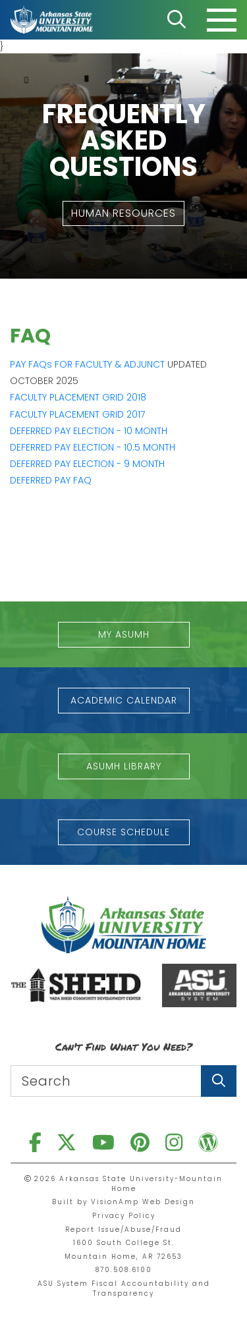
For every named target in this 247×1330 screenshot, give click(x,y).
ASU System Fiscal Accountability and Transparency (124, 1288)
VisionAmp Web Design (143, 1202)
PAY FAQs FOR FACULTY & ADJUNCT (87, 364)
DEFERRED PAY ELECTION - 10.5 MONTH (92, 447)
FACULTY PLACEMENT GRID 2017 (77, 414)
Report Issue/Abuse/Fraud (123, 1229)
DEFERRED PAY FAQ (51, 480)
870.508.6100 (124, 1270)
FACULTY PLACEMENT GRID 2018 (78, 397)
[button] (123, 213)
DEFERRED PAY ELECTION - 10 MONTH (88, 430)
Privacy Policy (123, 1216)
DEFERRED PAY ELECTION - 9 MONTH (87, 463)
